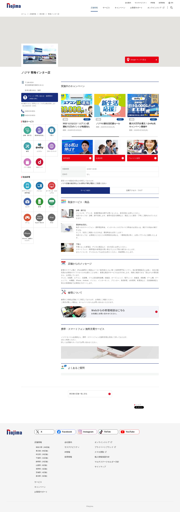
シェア (138, 405)
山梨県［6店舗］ (42, 465)
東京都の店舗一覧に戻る (78, 394)
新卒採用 (66, 158)
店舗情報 (94, 8)
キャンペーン (120, 8)
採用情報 (162, 3)
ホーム (23, 14)
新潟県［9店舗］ (42, 476)
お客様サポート (136, 8)
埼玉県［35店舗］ (42, 454)
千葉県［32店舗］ (42, 458)
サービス (106, 8)
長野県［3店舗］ (42, 469)
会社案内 (128, 3)
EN (172, 3)
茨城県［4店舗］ (42, 472)
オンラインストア (155, 8)
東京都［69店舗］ (42, 451)
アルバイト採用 (134, 158)
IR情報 (152, 3)
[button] (171, 8)
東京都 (42, 14)
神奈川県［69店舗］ (43, 447)
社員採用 (99, 158)
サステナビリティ (141, 3)
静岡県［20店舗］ (42, 462)
